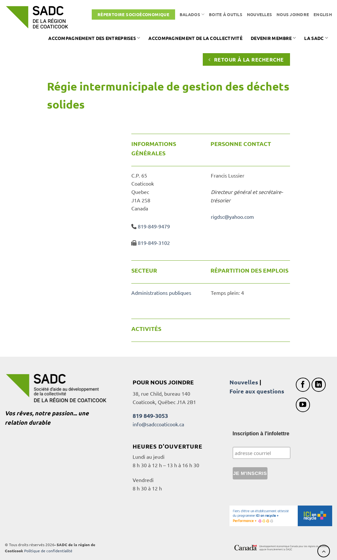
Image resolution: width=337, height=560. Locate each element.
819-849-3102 (154, 242)
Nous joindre (292, 14)
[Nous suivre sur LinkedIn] (319, 385)
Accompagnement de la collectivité (195, 38)
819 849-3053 (150, 415)
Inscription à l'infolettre (261, 433)
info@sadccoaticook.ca (158, 424)
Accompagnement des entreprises (94, 38)
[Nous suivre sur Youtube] (303, 405)
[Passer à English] (323, 14)
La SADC (316, 38)
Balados (192, 14)
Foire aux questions (256, 391)
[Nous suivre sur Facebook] (303, 385)
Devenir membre (273, 38)
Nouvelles (259, 14)
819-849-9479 (154, 226)
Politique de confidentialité (48, 550)
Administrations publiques (161, 292)
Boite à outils (225, 14)
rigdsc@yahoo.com (232, 216)
